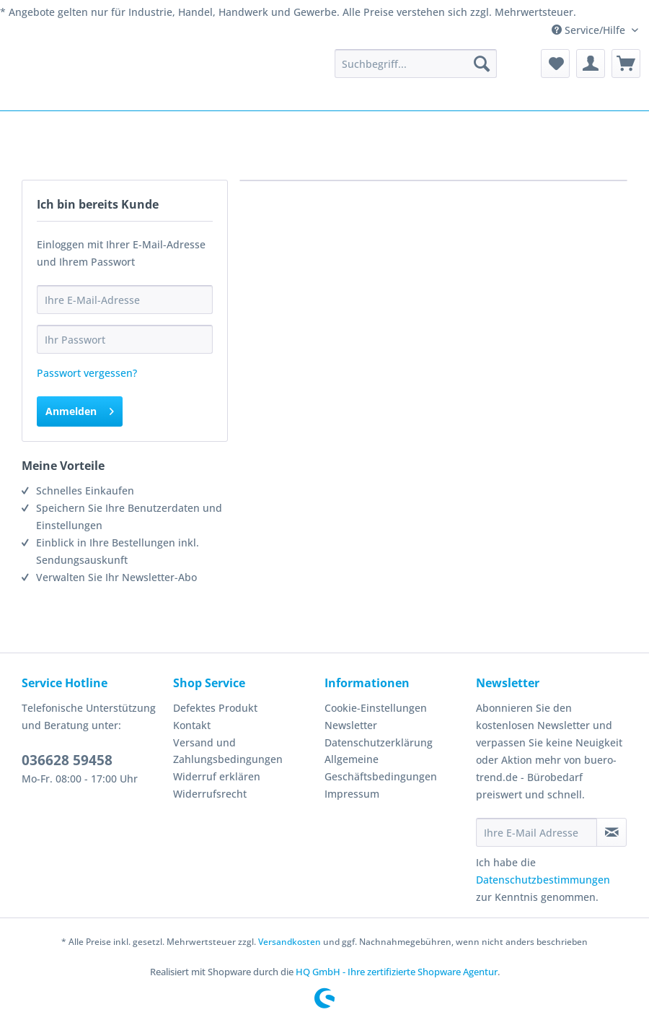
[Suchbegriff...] (416, 63)
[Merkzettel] (555, 63)
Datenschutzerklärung (378, 742)
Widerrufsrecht (210, 794)
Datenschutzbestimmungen (543, 879)
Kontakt (192, 725)
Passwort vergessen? (87, 373)
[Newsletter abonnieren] (611, 832)
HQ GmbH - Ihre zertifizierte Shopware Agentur (397, 971)
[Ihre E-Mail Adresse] (536, 832)
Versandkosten (289, 942)
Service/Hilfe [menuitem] (590, 30)
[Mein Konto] (590, 63)
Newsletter (350, 725)
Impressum (351, 794)
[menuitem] (416, 63)
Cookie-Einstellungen (375, 708)
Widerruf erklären (216, 776)
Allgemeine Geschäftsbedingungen (380, 767)
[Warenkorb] (626, 63)
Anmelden (79, 409)
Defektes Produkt (215, 708)
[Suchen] (482, 63)
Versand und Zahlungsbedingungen (228, 751)
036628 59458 (67, 760)
